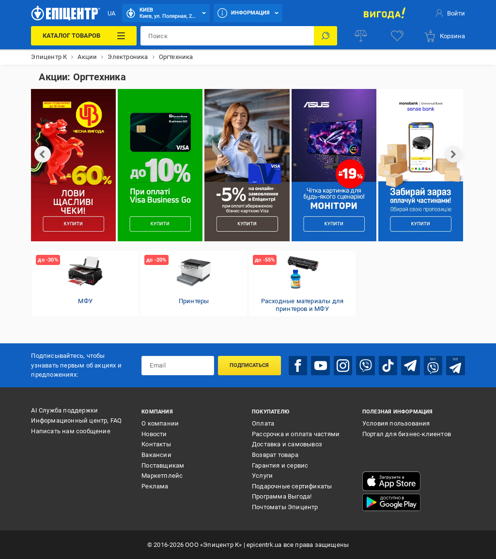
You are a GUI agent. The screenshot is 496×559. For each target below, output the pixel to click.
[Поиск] (325, 35)
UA (111, 13)
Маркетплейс (162, 475)
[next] (453, 154)
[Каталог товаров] (84, 35)
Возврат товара (275, 454)
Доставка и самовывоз (287, 444)
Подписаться (249, 365)
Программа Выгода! (281, 496)
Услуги (262, 475)
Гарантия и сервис (280, 465)
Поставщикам (162, 465)
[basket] (444, 35)
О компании (160, 423)
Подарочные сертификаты (292, 486)
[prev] (42, 154)
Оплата (263, 423)
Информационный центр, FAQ (76, 420)
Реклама (154, 486)
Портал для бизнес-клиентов (406, 434)
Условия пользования (396, 423)
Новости (154, 434)
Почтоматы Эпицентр (285, 507)
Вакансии (156, 454)
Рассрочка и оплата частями (296, 434)
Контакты (156, 444)
